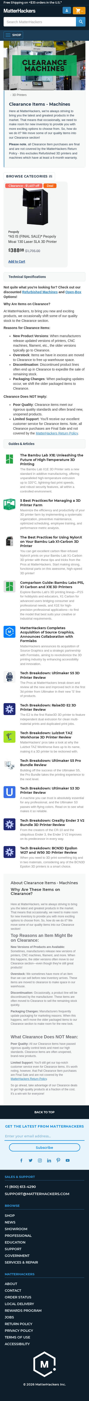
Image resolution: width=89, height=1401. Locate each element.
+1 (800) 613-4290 (20, 1186)
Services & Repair (21, 1262)
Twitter (31, 1160)
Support (13, 1249)
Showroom (16, 1229)
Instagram (40, 1160)
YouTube (68, 1160)
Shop (10, 1215)
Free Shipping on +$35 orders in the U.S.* (33, 2)
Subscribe (44, 1147)
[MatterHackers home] (20, 11)
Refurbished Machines (40, 292)
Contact (13, 1290)
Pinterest (58, 1160)
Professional (18, 1236)
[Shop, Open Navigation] (13, 35)
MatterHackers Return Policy (57, 433)
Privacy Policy (19, 1330)
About (11, 1284)
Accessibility (17, 1344)
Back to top (44, 1112)
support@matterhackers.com (37, 1194)
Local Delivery (19, 1304)
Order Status (18, 1297)
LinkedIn (49, 1160)
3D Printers (19, 95)
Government (17, 1256)
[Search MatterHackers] (80, 21)
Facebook (21, 1160)
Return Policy (18, 1324)
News (10, 1222)
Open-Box (73, 292)
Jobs (9, 1317)
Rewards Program (23, 1310)
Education (15, 1242)
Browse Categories (29, 176)
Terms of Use (17, 1337)
